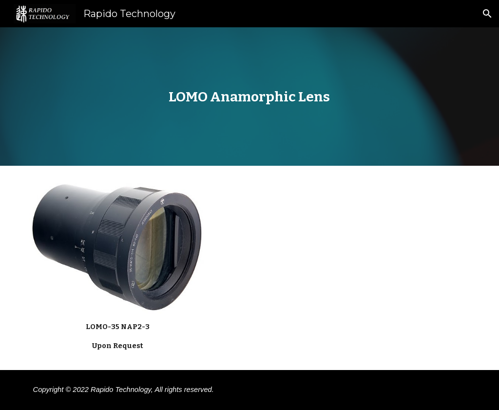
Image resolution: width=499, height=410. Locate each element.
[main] (249, 96)
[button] (487, 13)
